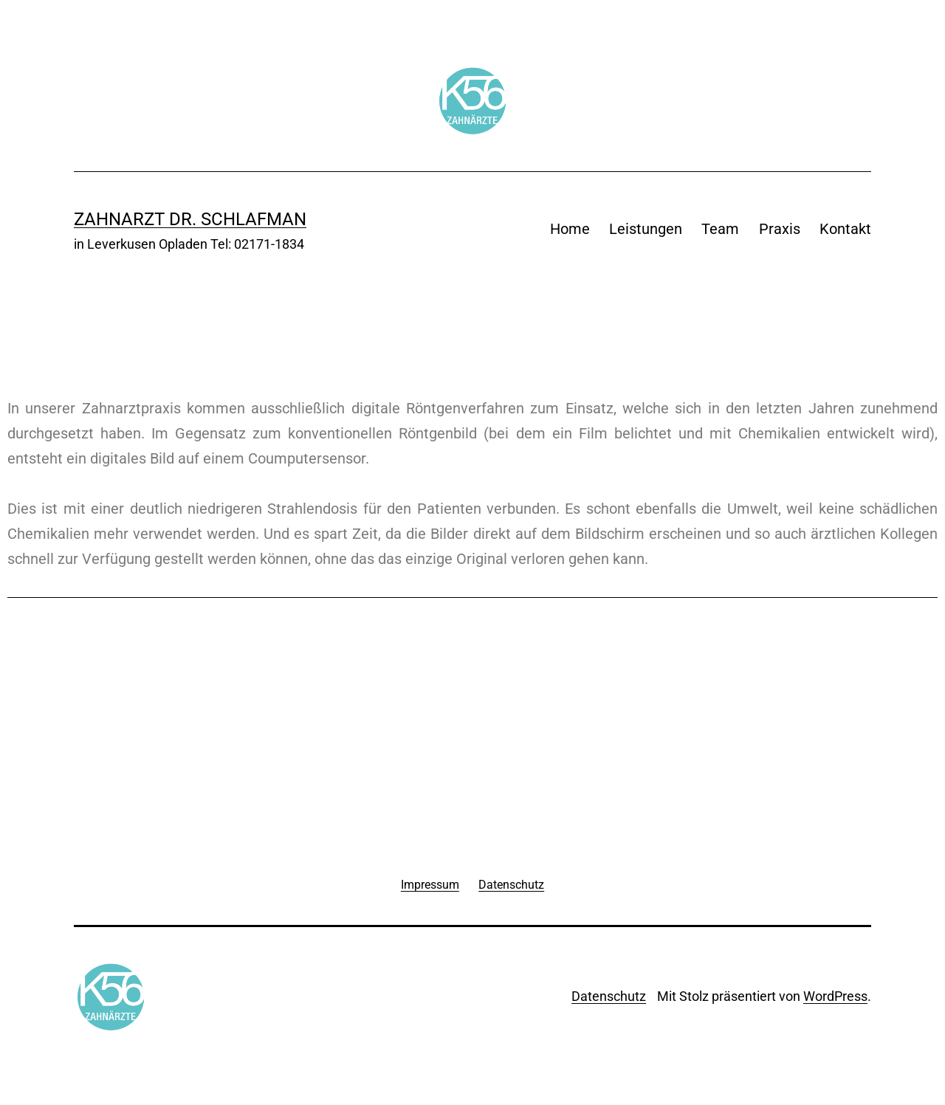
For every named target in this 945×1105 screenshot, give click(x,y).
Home (570, 229)
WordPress (835, 996)
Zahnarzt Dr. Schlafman (190, 219)
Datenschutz (608, 996)
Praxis (779, 229)
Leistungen (645, 229)
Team (720, 229)
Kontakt (845, 229)
